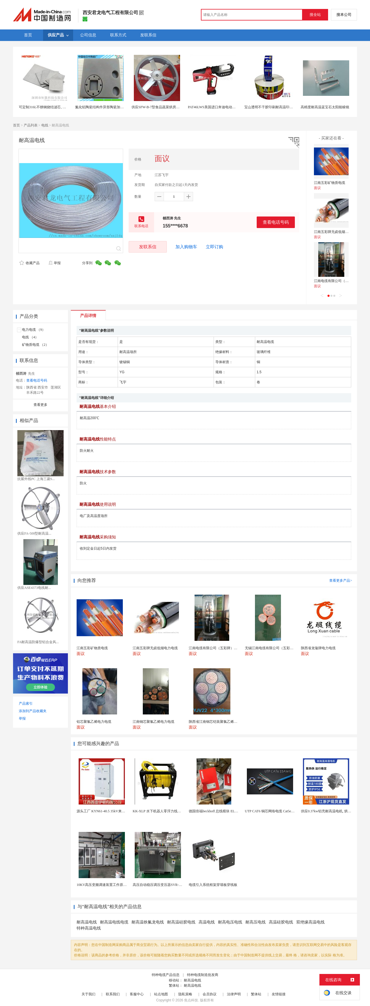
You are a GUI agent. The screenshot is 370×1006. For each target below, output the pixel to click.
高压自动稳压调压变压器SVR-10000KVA (164, 885)
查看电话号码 (276, 222)
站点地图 (161, 994)
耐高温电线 (87, 922)
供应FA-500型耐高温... (34, 533)
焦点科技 (191, 1000)
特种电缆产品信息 (166, 975)
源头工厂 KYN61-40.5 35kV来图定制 (104, 811)
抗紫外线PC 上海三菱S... (36, 479)
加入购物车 (186, 246)
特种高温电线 (89, 928)
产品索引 (26, 703)
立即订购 (214, 246)
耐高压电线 (255, 922)
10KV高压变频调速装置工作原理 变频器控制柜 (112, 885)
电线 (44, 125)
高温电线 (207, 922)
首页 (16, 125)
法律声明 (234, 994)
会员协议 (210, 994)
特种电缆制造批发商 (202, 975)
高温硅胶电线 (281, 922)
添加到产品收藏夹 (33, 711)
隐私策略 (185, 994)
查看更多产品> (340, 580)
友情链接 (279, 994)
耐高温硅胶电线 (181, 922)
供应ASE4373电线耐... (34, 588)
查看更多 (40, 405)
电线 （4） (30, 337)
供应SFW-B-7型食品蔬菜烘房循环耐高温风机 (166, 107)
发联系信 (147, 246)
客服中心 (137, 994)
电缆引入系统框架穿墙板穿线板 (213, 885)
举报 (54, 263)
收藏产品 (29, 263)
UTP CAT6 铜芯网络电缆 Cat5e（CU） (274, 811)
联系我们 (113, 994)
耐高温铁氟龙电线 (148, 922)
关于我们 (88, 994)
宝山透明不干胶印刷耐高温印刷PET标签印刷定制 (282, 107)
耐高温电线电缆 (114, 922)
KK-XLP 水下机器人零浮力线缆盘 (158, 811)
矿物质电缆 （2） (35, 345)
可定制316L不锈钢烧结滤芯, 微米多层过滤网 (53, 107)
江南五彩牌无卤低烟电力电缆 (336, 232)
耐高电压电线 (230, 922)
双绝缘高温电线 (310, 922)
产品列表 (31, 125)
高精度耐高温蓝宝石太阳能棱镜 (325, 107)
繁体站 (256, 994)
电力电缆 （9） (33, 330)
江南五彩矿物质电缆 (329, 183)
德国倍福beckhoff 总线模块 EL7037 (215, 811)
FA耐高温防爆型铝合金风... (38, 642)
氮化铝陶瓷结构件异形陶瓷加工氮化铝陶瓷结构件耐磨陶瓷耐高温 (125, 107)
